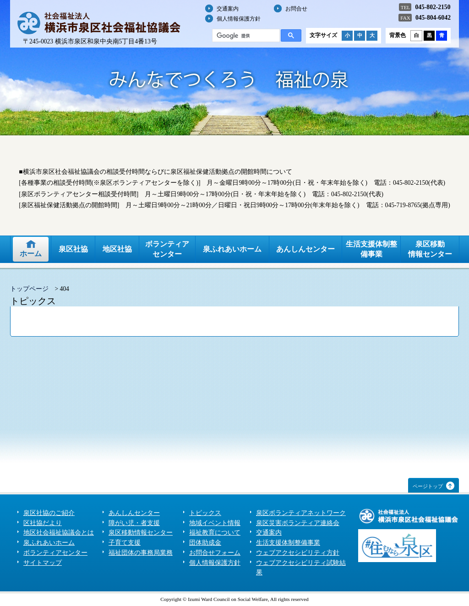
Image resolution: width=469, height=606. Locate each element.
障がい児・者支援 (134, 523)
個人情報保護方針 (239, 19)
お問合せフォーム (214, 552)
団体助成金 (205, 542)
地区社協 (117, 249)
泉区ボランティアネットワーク (301, 512)
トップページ (29, 288)
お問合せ (296, 8)
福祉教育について (214, 532)
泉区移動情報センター (430, 249)
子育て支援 (125, 542)
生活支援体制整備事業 (371, 249)
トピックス (205, 512)
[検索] (245, 36)
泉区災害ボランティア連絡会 (297, 523)
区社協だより (42, 523)
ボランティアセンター (167, 249)
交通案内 (228, 8)
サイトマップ (42, 562)
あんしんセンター (305, 249)
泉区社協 (73, 249)
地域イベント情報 (214, 523)
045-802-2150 (432, 7)
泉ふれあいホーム (232, 249)
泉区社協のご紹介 (49, 512)
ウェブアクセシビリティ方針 (297, 552)
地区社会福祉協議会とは (58, 532)
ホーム (31, 253)
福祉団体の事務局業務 (141, 552)
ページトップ (428, 486)
